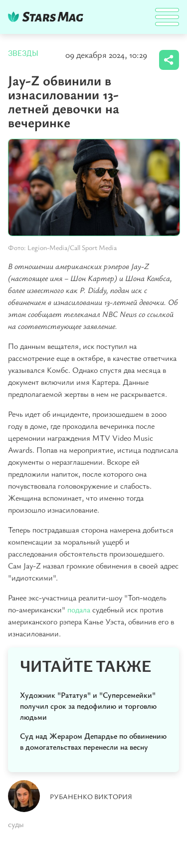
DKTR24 (48, 16)
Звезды (23, 53)
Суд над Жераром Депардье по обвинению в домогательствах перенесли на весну (93, 741)
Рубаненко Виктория (91, 796)
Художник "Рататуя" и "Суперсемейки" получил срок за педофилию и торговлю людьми (88, 705)
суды (16, 824)
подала (78, 609)
